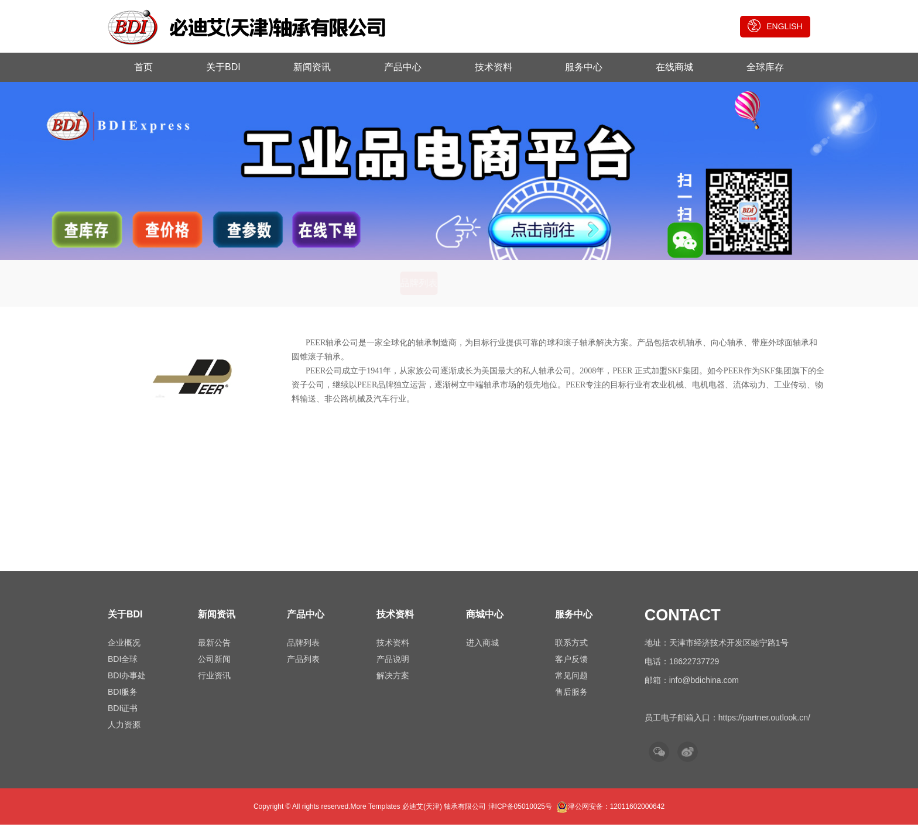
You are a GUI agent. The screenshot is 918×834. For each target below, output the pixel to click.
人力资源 (124, 734)
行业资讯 (214, 684)
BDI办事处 (127, 684)
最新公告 (214, 652)
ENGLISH (775, 25)
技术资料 (493, 67)
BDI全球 (123, 668)
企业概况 (124, 652)
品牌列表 (420, 292)
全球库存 (765, 67)
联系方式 (571, 652)
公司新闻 (214, 668)
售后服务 (571, 701)
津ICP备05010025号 (520, 816)
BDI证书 (123, 717)
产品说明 (392, 668)
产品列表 (498, 292)
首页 (143, 67)
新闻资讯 (312, 67)
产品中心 (403, 67)
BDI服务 (123, 701)
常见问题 (571, 684)
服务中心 (583, 67)
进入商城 (482, 652)
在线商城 (674, 67)
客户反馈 (571, 668)
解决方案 (392, 684)
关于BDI (223, 67)
